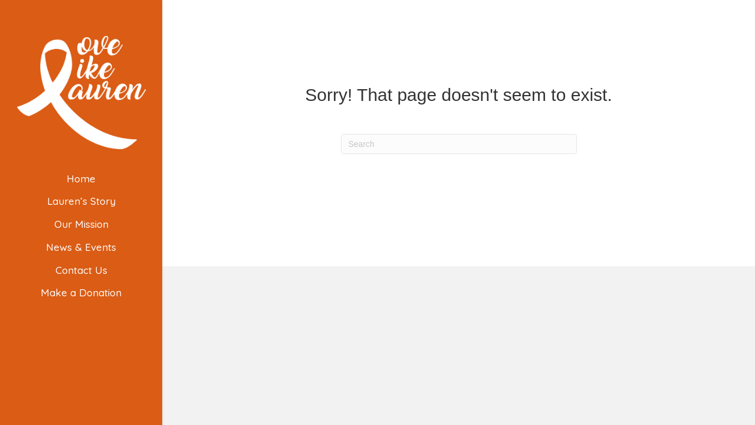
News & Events (81, 247)
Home (81, 178)
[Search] (459, 144)
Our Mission (81, 224)
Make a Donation (81, 292)
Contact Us (81, 270)
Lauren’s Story (81, 201)
